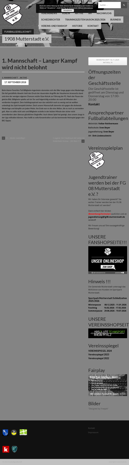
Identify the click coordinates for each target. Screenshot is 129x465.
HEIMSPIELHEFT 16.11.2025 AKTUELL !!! (107, 61)
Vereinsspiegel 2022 (98, 358)
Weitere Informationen (85, 8)
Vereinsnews (49, 13)
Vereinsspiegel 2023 (98, 354)
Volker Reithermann (108, 123)
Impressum (93, 432)
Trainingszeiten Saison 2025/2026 (85, 19)
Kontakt (93, 26)
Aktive (79, 13)
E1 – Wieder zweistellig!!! (13, 138)
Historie (77, 26)
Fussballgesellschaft (17, 31)
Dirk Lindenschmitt (101, 136)
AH (90, 13)
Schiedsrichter (50, 19)
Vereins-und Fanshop (54, 26)
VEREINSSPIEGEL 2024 (100, 350)
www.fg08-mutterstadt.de (117, 462)
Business (115, 19)
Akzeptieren (67, 10)
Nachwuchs (104, 13)
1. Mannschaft (10, 77)
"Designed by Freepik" (98, 409)
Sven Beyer (104, 127)
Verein (66, 13)
